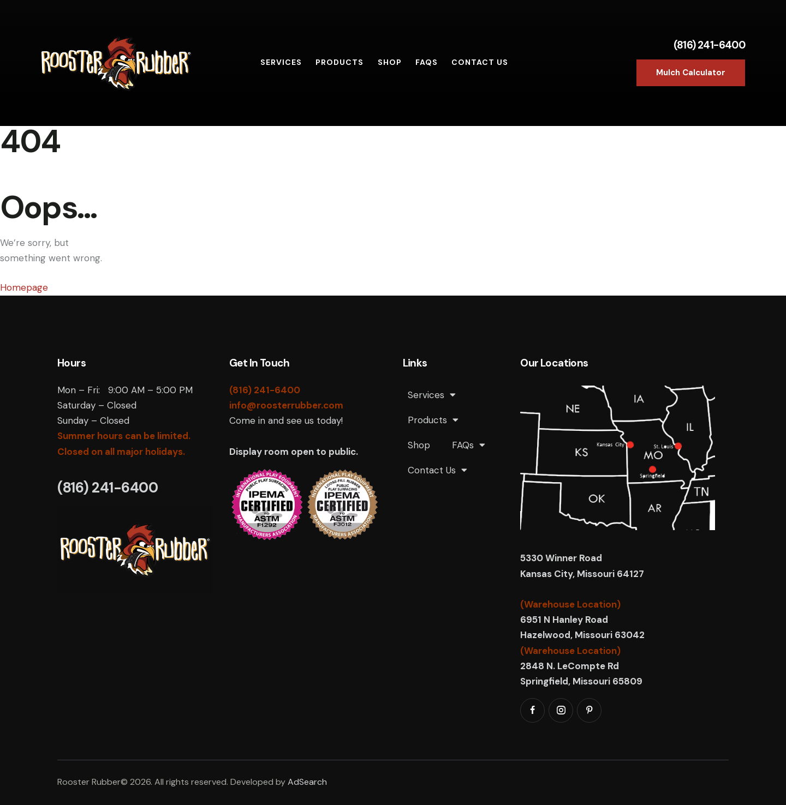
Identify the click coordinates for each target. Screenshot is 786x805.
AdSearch (307, 782)
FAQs (468, 445)
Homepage (24, 287)
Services (432, 395)
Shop (419, 445)
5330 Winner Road (562, 558)
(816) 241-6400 (710, 45)
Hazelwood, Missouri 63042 (582, 635)
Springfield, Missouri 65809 (581, 681)
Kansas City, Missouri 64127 (582, 574)
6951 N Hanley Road (564, 620)
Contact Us (437, 470)
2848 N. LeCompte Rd (569, 666)
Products (433, 420)
